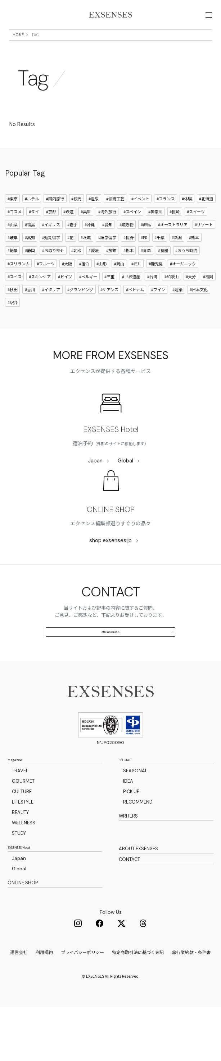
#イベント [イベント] (140, 219)
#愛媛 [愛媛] (94, 271)
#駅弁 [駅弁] (13, 323)
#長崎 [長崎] (175, 231)
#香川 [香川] (30, 309)
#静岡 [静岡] (30, 271)
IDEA (128, 828)
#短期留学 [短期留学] (51, 258)
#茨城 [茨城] (86, 258)
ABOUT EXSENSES (138, 897)
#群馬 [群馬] (146, 244)
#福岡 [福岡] (208, 296)
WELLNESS (23, 870)
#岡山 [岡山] (119, 284)
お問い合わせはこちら (129, 663)
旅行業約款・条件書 (191, 1006)
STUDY (19, 880)
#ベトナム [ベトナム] (135, 309)
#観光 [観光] (76, 219)
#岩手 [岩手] (72, 244)
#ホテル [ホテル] (32, 219)
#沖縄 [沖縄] (90, 244)
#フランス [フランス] (166, 219)
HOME (18, 54)
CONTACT (129, 910)
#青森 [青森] (146, 271)
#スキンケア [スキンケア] (40, 296)
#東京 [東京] (13, 219)
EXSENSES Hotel (110, 450)
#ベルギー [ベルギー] (88, 296)
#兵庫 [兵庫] (86, 231)
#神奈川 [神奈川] (155, 231)
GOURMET (23, 828)
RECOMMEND (138, 849)
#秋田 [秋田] (13, 309)
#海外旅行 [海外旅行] (107, 231)
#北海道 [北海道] (206, 219)
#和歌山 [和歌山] (171, 296)
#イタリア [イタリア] (51, 309)
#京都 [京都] (51, 231)
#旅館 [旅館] (111, 271)
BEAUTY (20, 859)
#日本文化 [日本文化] (199, 309)
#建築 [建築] (177, 309)
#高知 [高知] (30, 258)
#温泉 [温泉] (94, 219)
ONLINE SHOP (111, 530)
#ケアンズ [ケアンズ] (109, 309)
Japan (95, 481)
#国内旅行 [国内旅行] (55, 219)
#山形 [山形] (101, 284)
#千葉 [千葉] (159, 258)
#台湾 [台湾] (152, 296)
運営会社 (18, 1006)
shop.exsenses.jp (110, 560)
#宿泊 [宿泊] (84, 284)
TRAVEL (20, 818)
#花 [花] (70, 258)
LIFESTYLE (22, 849)
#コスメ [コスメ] (15, 231)
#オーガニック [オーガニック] (183, 284)
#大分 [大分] (191, 296)
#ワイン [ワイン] (158, 309)
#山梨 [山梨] (13, 244)
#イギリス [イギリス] (51, 244)
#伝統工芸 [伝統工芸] (115, 219)
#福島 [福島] (30, 244)
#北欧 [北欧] (76, 271)
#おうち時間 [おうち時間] (186, 271)
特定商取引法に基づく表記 (138, 1006)
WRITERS (128, 864)
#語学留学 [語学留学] (107, 258)
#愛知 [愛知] (107, 244)
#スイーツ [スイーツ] (196, 231)
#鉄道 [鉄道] (68, 231)
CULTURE (22, 839)
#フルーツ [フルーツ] (46, 284)
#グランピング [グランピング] (80, 309)
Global (125, 481)
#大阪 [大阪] (67, 284)
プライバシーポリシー (82, 1006)
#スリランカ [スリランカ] (19, 284)
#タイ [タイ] (34, 231)
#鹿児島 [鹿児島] (156, 284)
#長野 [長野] (128, 258)
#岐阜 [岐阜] (13, 258)
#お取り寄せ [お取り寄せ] (53, 271)
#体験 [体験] (187, 219)
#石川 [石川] (136, 284)
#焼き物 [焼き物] (126, 244)
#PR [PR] (144, 258)
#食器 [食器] (163, 271)
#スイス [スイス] (15, 296)
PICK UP (131, 839)
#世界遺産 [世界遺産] (131, 296)
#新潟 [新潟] (177, 258)
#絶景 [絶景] (13, 271)
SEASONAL (135, 818)
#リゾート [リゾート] (204, 244)
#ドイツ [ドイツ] (65, 296)
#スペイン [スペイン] (132, 231)
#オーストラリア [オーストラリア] (173, 244)
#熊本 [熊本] (194, 258)
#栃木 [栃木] (128, 271)
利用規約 (44, 1006)
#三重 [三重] (109, 296)
